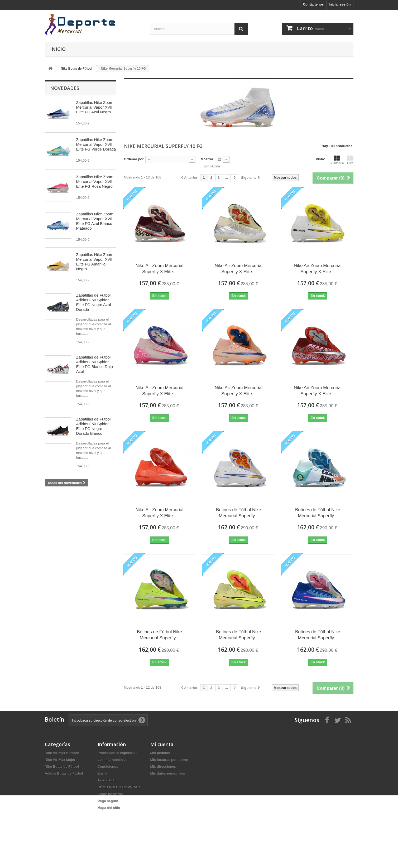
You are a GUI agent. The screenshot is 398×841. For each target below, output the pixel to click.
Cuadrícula (337, 160)
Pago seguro (108, 801)
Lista (350, 160)
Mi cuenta (162, 744)
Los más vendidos (112, 760)
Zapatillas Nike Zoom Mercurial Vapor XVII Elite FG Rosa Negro (94, 181)
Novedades (64, 88)
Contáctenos (313, 4)
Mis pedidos (160, 753)
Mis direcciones (163, 766)
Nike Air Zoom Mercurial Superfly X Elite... (159, 268)
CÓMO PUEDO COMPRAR (119, 787)
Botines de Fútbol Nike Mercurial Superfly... (238, 512)
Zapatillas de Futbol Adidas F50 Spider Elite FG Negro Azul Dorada (93, 302)
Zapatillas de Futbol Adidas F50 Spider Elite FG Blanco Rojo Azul (94, 364)
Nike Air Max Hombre (62, 753)
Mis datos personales (167, 773)
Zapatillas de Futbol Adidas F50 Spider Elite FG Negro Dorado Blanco (93, 426)
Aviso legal (107, 780)
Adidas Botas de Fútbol (64, 773)
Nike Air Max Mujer (60, 760)
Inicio (58, 49)
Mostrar (207, 159)
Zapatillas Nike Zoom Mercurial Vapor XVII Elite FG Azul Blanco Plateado (94, 221)
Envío (102, 773)
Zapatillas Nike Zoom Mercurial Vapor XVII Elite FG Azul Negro (94, 107)
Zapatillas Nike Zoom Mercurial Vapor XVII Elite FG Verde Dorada (96, 144)
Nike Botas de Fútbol (62, 766)
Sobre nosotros (110, 794)
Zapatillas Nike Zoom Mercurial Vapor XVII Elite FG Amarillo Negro (94, 261)
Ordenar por (134, 159)
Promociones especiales (118, 753)
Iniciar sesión (340, 4)
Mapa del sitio (109, 808)
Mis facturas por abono (169, 760)
